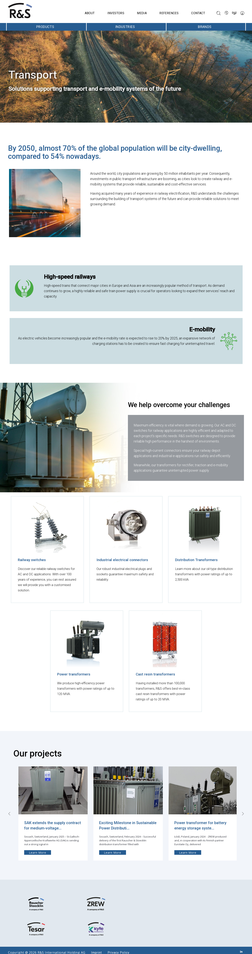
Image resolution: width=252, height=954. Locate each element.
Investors (115, 13)
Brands (206, 27)
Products (46, 27)
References (169, 13)
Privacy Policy (117, 948)
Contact (198, 13)
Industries (126, 27)
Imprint (94, 948)
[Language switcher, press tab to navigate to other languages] (226, 13)
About (90, 13)
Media (142, 13)
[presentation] (8, 807)
